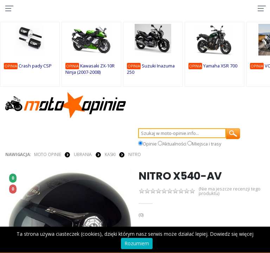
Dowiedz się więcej (231, 234)
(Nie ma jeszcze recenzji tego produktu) (230, 192)
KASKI (110, 155)
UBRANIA (83, 155)
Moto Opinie (47, 155)
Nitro (134, 155)
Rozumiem (136, 243)
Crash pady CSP (36, 66)
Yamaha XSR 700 (221, 66)
